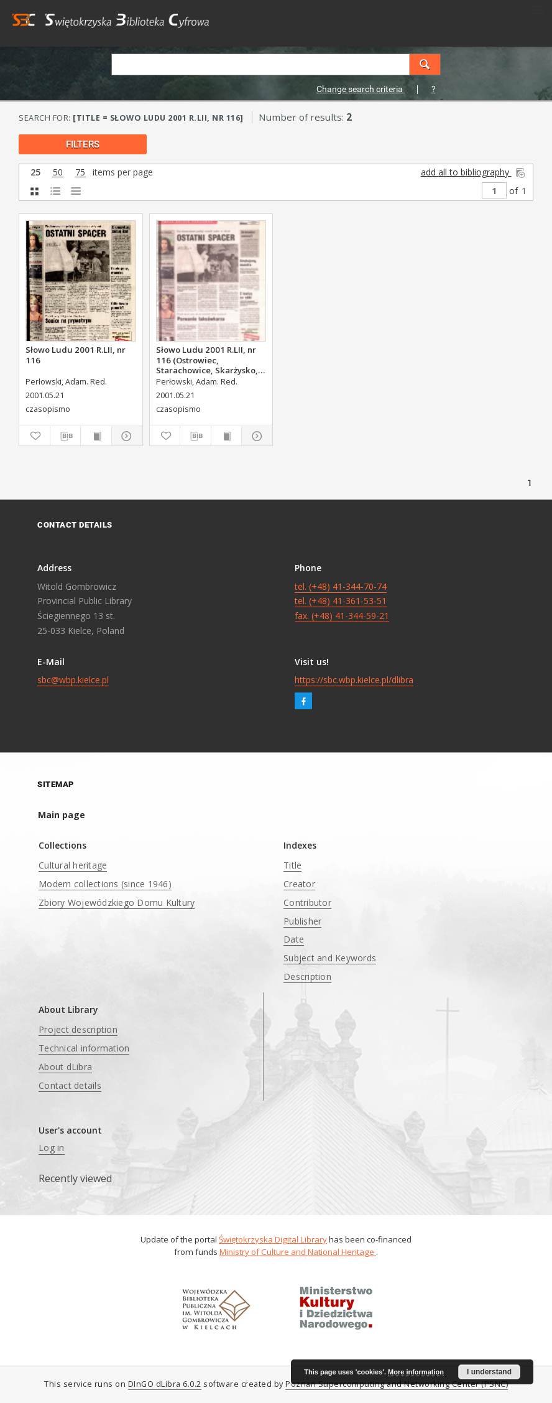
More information (416, 1372)
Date (293, 939)
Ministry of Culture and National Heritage (297, 1251)
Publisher (302, 921)
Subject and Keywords (329, 958)
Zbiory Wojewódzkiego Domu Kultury (117, 902)
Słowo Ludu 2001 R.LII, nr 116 (75, 354)
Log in (52, 1148)
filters (82, 144)
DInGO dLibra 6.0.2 (164, 1384)
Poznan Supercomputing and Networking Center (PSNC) (396, 1384)
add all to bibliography (474, 172)
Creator (299, 884)
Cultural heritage (73, 865)
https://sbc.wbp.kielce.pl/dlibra (354, 680)
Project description (78, 1029)
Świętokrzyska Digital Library (273, 1239)
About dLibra (65, 1067)
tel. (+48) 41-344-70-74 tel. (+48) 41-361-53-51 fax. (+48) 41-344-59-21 (342, 601)
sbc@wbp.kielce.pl (73, 680)
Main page (61, 815)
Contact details (70, 1085)
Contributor (307, 902)
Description (307, 976)
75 (80, 172)
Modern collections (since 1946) (105, 884)
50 (58, 172)
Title (292, 865)
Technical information (84, 1048)
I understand (489, 1372)
